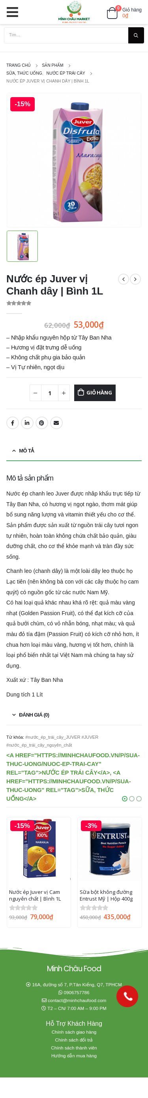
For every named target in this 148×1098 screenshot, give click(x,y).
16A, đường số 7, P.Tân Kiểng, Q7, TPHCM (77, 984)
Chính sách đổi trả (74, 1039)
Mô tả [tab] (26, 451)
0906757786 (77, 992)
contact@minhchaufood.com (77, 1000)
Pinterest (42, 423)
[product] (39, 849)
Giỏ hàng (99, 392)
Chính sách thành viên (74, 1047)
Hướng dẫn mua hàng (74, 1055)
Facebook (12, 423)
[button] (124, 798)
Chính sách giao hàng (74, 1031)
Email (56, 423)
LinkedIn (27, 423)
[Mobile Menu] (14, 12)
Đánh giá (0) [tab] (34, 715)
